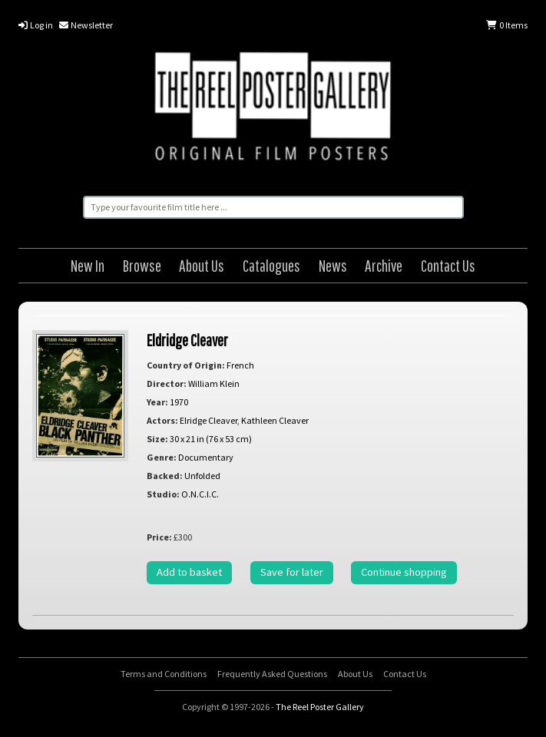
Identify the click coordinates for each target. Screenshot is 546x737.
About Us (201, 265)
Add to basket (189, 572)
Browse (142, 265)
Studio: (163, 494)
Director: (167, 383)
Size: (157, 439)
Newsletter (86, 25)
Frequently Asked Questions (272, 673)
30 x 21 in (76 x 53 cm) (211, 439)
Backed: (165, 475)
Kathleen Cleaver (275, 420)
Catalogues (271, 265)
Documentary (205, 457)
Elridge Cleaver (208, 420)
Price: (159, 537)
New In (87, 265)
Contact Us (448, 265)
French (240, 365)
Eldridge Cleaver (187, 339)
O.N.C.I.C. (200, 494)
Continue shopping (404, 572)
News (333, 265)
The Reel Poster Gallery (272, 109)
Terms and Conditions (164, 673)
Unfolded (202, 475)
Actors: (162, 420)
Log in (35, 25)
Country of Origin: (186, 365)
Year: (157, 402)
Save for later (291, 572)
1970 (179, 402)
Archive (383, 265)
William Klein (214, 383)
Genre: (162, 457)
